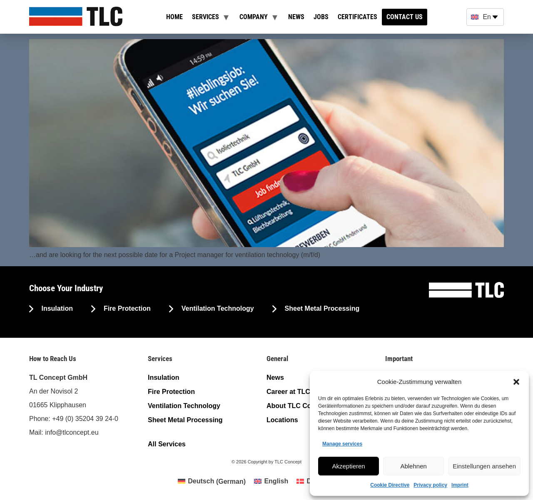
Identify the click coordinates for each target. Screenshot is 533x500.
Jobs (321, 17)
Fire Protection (126, 308)
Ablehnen (413, 466)
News (296, 17)
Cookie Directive (389, 485)
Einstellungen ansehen (484, 466)
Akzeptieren (348, 466)
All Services (167, 444)
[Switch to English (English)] (271, 482)
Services (205, 17)
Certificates (357, 17)
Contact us (404, 17)
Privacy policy (430, 485)
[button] (516, 382)
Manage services (342, 444)
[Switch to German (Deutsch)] (212, 482)
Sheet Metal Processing (321, 308)
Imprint (459, 485)
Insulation (56, 308)
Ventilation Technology (216, 308)
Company (253, 17)
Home (174, 17)
